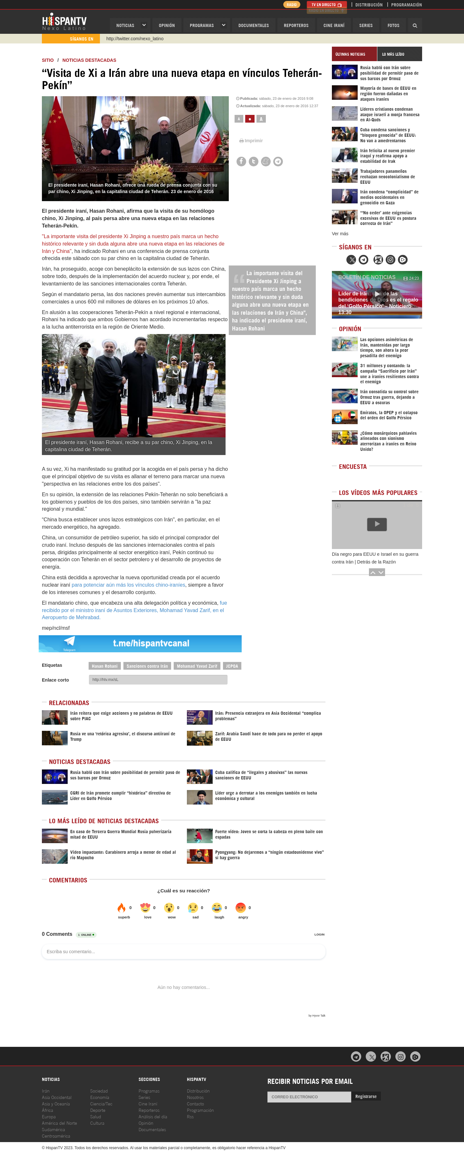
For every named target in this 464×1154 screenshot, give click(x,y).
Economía (99, 1097)
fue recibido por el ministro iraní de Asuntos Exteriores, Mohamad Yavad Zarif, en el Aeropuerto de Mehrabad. (134, 610)
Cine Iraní (334, 25)
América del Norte (59, 1122)
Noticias (125, 25)
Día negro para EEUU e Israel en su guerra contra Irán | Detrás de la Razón (375, 558)
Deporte (97, 1110)
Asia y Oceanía (56, 1103)
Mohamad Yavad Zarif (197, 666)
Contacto (195, 1103)
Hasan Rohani (105, 666)
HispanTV (64, 21)
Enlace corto (55, 680)
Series (366, 25)
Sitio (48, 60)
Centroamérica (56, 1135)
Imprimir (250, 140)
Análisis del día (153, 1116)
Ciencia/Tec (101, 1103)
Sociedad (99, 1090)
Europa (49, 1116)
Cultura (97, 1122)
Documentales (253, 25)
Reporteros (296, 25)
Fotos (394, 25)
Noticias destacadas (89, 60)
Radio (290, 4)
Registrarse (366, 1096)
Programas (202, 25)
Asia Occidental (57, 1097)
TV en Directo (327, 4)
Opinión (146, 1122)
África (47, 1110)
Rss (190, 1116)
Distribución (369, 4)
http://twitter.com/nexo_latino (134, 38)
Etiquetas (52, 665)
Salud (95, 1116)
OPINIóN (167, 25)
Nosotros (195, 1097)
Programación (406, 4)
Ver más (340, 233)
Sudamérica (53, 1129)
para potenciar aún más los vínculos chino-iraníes (128, 585)
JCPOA (232, 666)
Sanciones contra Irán (147, 666)
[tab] (354, 54)
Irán (46, 1090)
